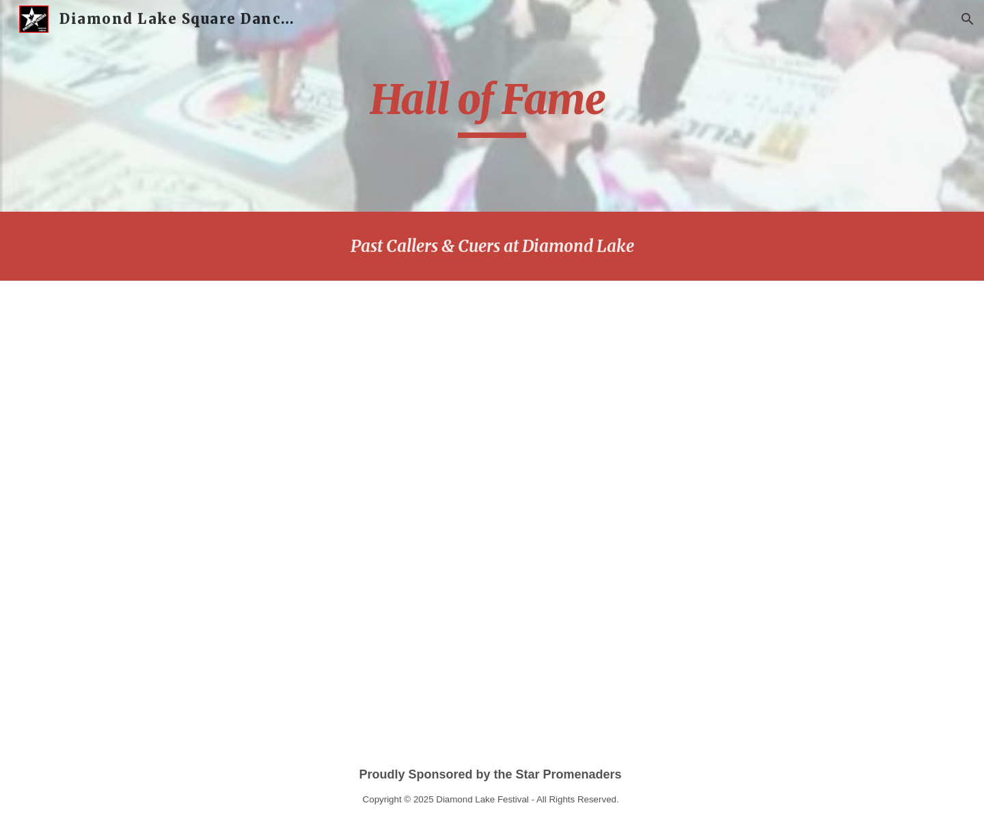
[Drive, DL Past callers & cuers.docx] (559, 506)
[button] (967, 19)
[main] (492, 105)
